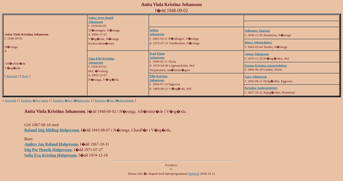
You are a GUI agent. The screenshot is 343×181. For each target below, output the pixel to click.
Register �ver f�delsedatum (114, 100)
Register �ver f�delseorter (71, 100)
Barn (25, 76)
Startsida (10, 100)
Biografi (12, 76)
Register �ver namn (34, 100)
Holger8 (194, 173)
